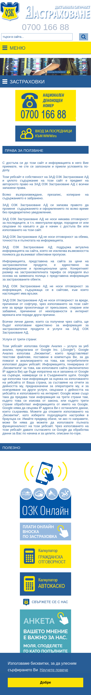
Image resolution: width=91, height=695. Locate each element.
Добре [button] (45, 682)
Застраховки (27, 81)
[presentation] (7, 67)
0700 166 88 (45, 27)
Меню (17, 48)
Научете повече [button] (54, 670)
